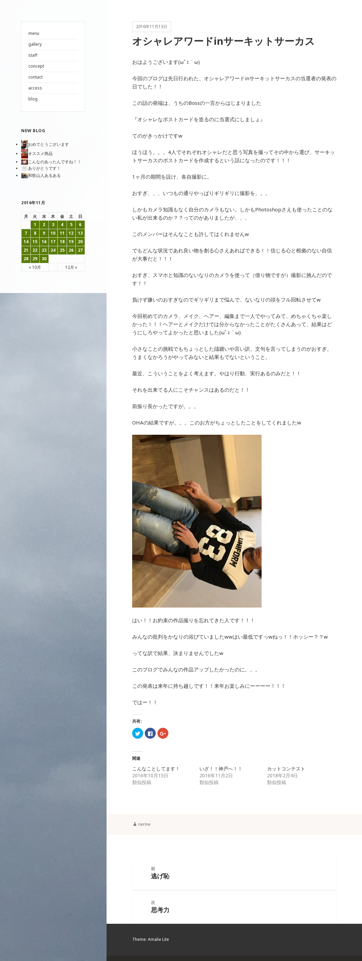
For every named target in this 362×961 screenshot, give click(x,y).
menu (33, 33)
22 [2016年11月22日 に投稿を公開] (34, 250)
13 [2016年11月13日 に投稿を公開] (80, 233)
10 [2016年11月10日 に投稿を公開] (53, 233)
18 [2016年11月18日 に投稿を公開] (62, 242)
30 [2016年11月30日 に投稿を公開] (44, 259)
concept (36, 66)
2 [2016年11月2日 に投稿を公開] (44, 224)
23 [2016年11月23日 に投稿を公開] (44, 250)
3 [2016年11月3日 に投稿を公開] (53, 224)
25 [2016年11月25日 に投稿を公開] (62, 250)
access (35, 88)
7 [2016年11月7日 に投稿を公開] (26, 233)
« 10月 (35, 267)
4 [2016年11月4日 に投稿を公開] (62, 224)
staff (32, 55)
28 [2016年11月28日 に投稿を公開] (26, 259)
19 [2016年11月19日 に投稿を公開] (71, 242)
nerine (144, 826)
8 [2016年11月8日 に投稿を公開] (35, 233)
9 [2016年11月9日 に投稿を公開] (44, 233)
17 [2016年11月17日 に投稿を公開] (53, 242)
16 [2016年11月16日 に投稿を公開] (44, 242)
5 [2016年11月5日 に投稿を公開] (71, 224)
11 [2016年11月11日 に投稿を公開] (62, 233)
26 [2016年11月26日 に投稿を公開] (71, 250)
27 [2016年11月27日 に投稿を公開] (80, 250)
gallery (35, 44)
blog (33, 99)
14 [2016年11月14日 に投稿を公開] (26, 242)
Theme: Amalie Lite (150, 945)
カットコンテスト (286, 771)
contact (35, 77)
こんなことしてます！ (156, 771)
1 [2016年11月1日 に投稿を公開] (35, 224)
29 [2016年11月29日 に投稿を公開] (34, 259)
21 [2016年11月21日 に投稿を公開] (26, 250)
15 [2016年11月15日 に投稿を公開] (34, 242)
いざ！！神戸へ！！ (220, 771)
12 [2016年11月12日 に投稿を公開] (71, 233)
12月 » (71, 267)
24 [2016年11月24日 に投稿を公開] (53, 250)
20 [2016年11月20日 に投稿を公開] (80, 242)
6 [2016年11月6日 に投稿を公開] (80, 224)
